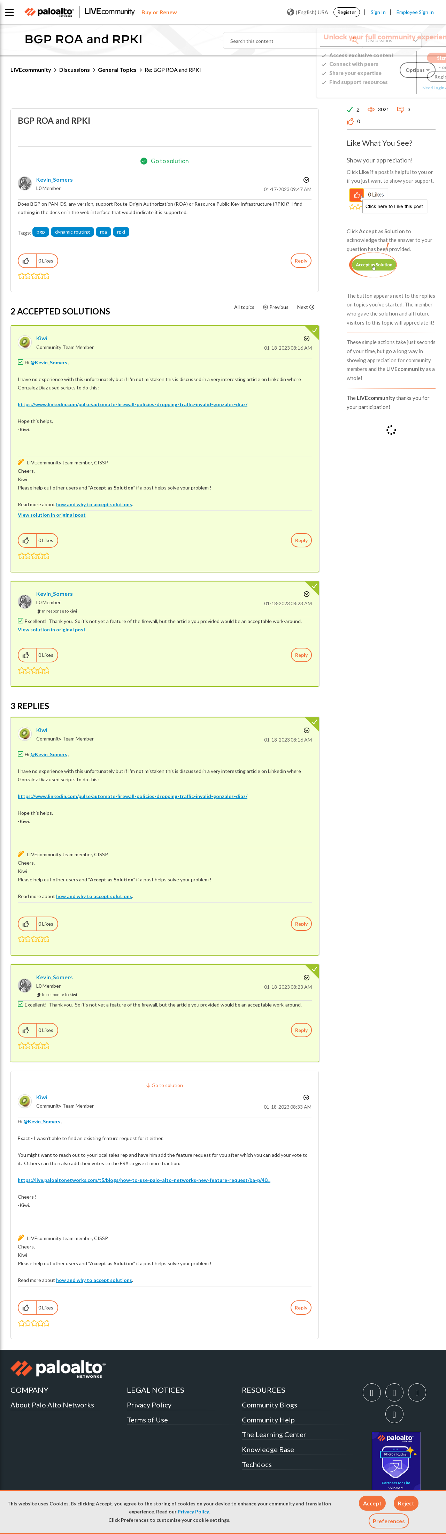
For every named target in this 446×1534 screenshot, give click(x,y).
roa (103, 232)
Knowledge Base (268, 1449)
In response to (59, 611)
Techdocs (257, 1464)
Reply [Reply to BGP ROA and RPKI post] (301, 261)
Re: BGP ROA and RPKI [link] (173, 69)
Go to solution (170, 161)
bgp (41, 232)
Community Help (268, 1419)
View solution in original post (52, 515)
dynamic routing (72, 232)
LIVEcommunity (30, 69)
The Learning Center (274, 1434)
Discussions (74, 69)
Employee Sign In (415, 12)
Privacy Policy (193, 1511)
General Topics (117, 69)
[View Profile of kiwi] (41, 338)
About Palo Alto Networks (52, 1404)
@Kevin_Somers (48, 362)
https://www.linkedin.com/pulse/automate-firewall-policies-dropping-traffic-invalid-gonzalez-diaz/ (132, 404)
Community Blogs (269, 1404)
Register (346, 12)
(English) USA (307, 12)
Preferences (389, 1521)
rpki (121, 232)
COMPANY (29, 1390)
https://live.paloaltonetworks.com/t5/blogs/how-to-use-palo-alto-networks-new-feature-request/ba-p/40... (144, 1180)
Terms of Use (147, 1419)
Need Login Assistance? (404, 87)
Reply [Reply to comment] (301, 540)
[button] (372, 1503)
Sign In (378, 12)
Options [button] (306, 180)
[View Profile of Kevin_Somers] (54, 179)
